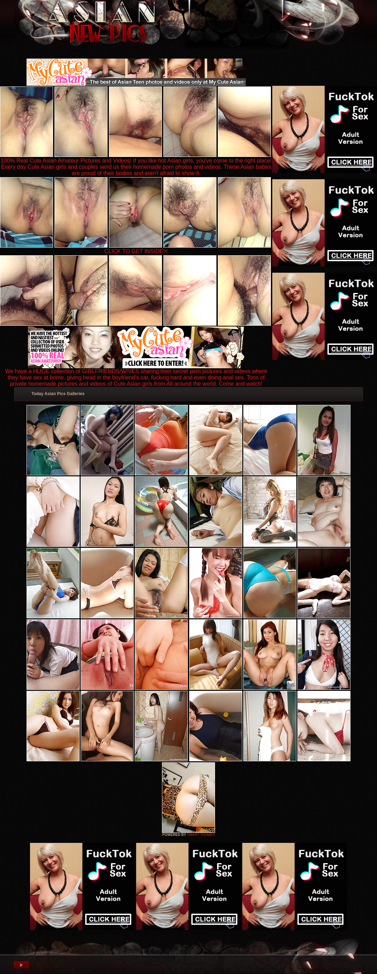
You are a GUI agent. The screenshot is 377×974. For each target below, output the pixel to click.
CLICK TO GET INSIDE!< (136, 251)
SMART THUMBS (201, 835)
